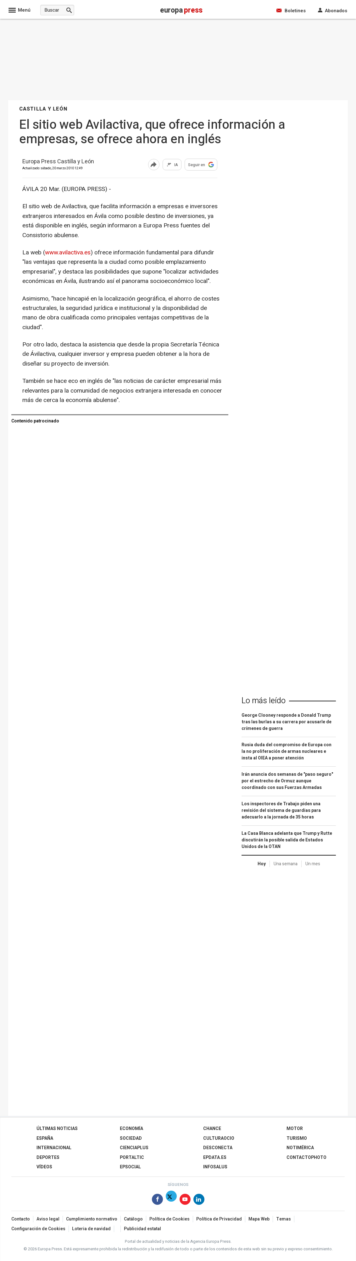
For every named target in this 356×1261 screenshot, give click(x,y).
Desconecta (217, 1147)
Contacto (20, 1219)
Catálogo (133, 1219)
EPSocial (130, 1167)
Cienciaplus (134, 1147)
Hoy (262, 864)
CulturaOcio (218, 1138)
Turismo (296, 1138)
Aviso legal (47, 1219)
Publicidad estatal (142, 1229)
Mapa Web (259, 1219)
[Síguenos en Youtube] (185, 1200)
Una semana (286, 864)
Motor (294, 1128)
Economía (131, 1128)
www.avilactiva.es (68, 252)
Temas (283, 1219)
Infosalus (215, 1167)
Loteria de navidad (91, 1229)
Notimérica (300, 1147)
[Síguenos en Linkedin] (198, 1200)
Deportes (47, 1157)
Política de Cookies (169, 1219)
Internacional (53, 1147)
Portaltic (132, 1157)
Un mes (312, 864)
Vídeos (44, 1167)
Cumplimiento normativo (91, 1219)
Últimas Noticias (57, 1128)
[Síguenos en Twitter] (171, 1200)
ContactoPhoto (306, 1157)
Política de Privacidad (219, 1219)
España (44, 1138)
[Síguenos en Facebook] (157, 1200)
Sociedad (131, 1138)
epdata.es (214, 1157)
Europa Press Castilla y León (58, 162)
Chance (212, 1128)
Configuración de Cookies (38, 1229)
